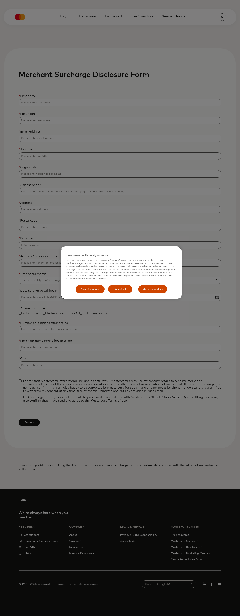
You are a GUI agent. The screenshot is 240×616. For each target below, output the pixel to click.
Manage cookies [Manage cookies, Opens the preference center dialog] (153, 289)
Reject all (120, 289)
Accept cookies (90, 289)
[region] (121, 272)
